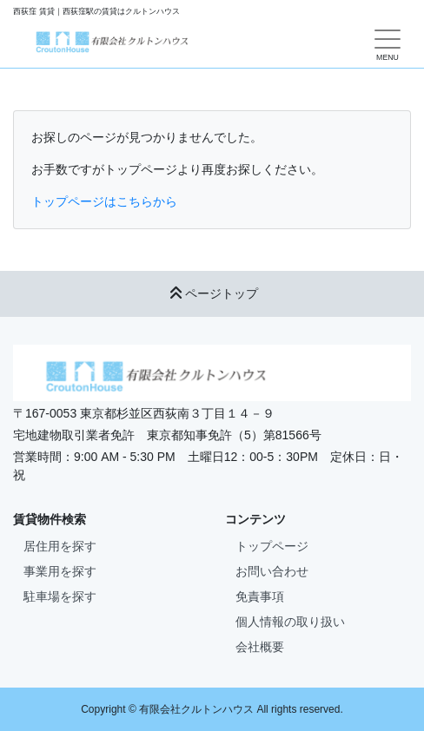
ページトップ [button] (212, 293)
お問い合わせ (271, 571)
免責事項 (259, 596)
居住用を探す (59, 546)
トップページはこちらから (104, 201)
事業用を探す (59, 571)
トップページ (271, 546)
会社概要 (259, 647)
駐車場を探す (59, 596)
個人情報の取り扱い (290, 622)
